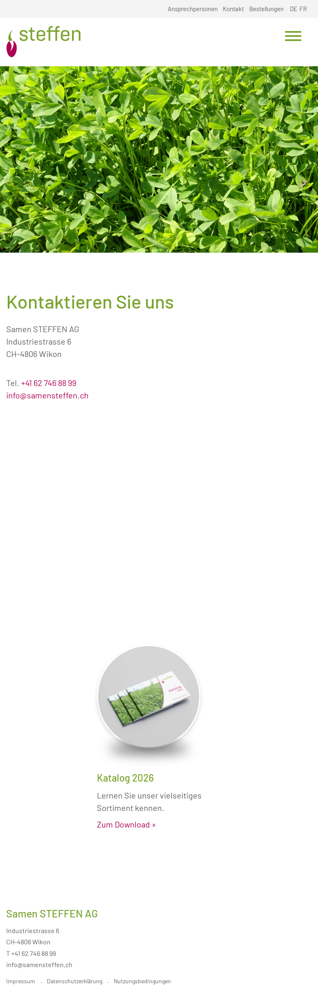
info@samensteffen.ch (47, 395)
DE (293, 8)
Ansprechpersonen (193, 8)
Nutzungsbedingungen (142, 981)
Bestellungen (266, 8)
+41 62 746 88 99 (48, 383)
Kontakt (233, 8)
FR (303, 8)
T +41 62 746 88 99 (31, 953)
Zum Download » (126, 824)
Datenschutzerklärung (74, 981)
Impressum (20, 981)
